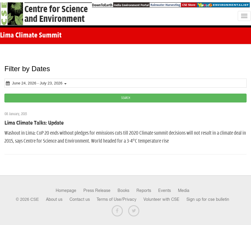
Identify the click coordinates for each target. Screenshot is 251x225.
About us (54, 199)
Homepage (66, 190)
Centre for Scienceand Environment (56, 14)
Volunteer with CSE (161, 199)
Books (123, 190)
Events (164, 190)
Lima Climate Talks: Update (34, 123)
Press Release (96, 190)
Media (183, 190)
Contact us (80, 199)
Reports (143, 190)
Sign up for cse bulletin (207, 199)
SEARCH (125, 98)
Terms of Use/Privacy (116, 199)
